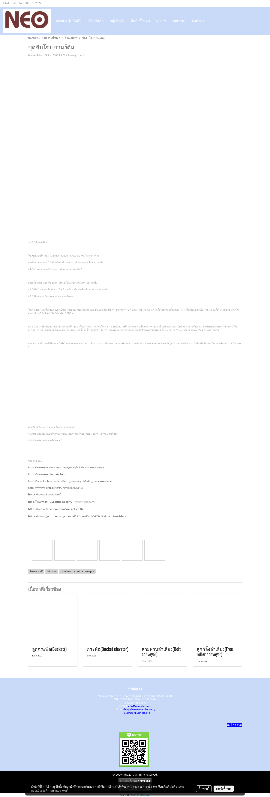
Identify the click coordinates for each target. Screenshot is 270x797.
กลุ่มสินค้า (117, 21)
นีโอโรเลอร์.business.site (137, 712)
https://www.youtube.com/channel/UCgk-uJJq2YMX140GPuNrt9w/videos (77, 516)
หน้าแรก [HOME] (68, 21)
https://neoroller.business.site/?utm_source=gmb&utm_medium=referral (70, 481)
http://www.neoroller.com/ (139, 709)
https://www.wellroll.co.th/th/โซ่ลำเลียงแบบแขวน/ (55, 487)
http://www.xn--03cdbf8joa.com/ (50, 501)
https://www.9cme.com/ (44, 494)
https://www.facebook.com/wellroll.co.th (55, 509)
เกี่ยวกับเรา (96, 21)
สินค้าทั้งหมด (140, 21)
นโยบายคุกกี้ (61, 790)
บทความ (179, 21)
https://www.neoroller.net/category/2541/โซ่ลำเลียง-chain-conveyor (66, 467)
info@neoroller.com (139, 706)
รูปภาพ (161, 21)
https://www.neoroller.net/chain (46, 474)
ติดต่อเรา (198, 21)
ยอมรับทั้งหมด (224, 788)
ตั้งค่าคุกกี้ (204, 788)
